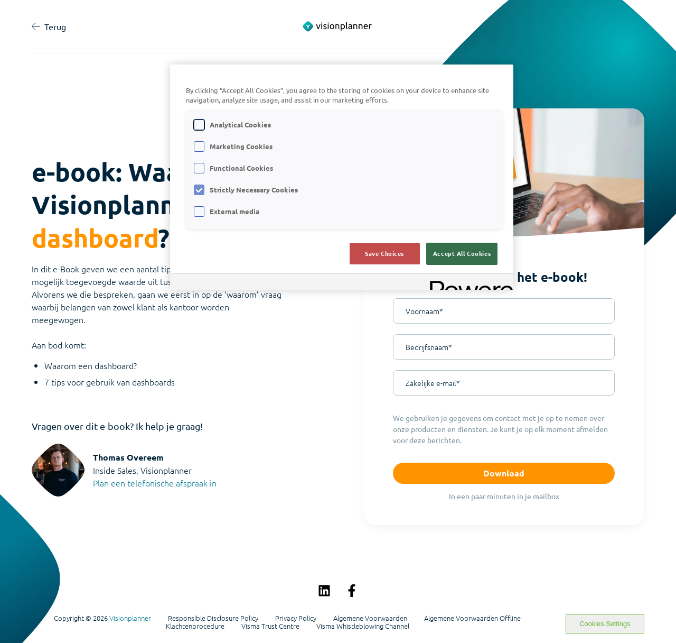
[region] (341, 177)
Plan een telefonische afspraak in (155, 483)
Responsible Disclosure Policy (213, 618)
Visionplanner (130, 618)
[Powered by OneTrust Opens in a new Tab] (468, 283)
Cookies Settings (604, 624)
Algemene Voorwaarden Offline (472, 618)
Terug (49, 26)
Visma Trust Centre (270, 626)
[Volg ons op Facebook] (351, 590)
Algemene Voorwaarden (370, 618)
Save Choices (384, 253)
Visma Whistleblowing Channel (362, 626)
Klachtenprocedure (195, 626)
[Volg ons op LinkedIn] (324, 590)
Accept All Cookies (462, 253)
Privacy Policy (295, 618)
